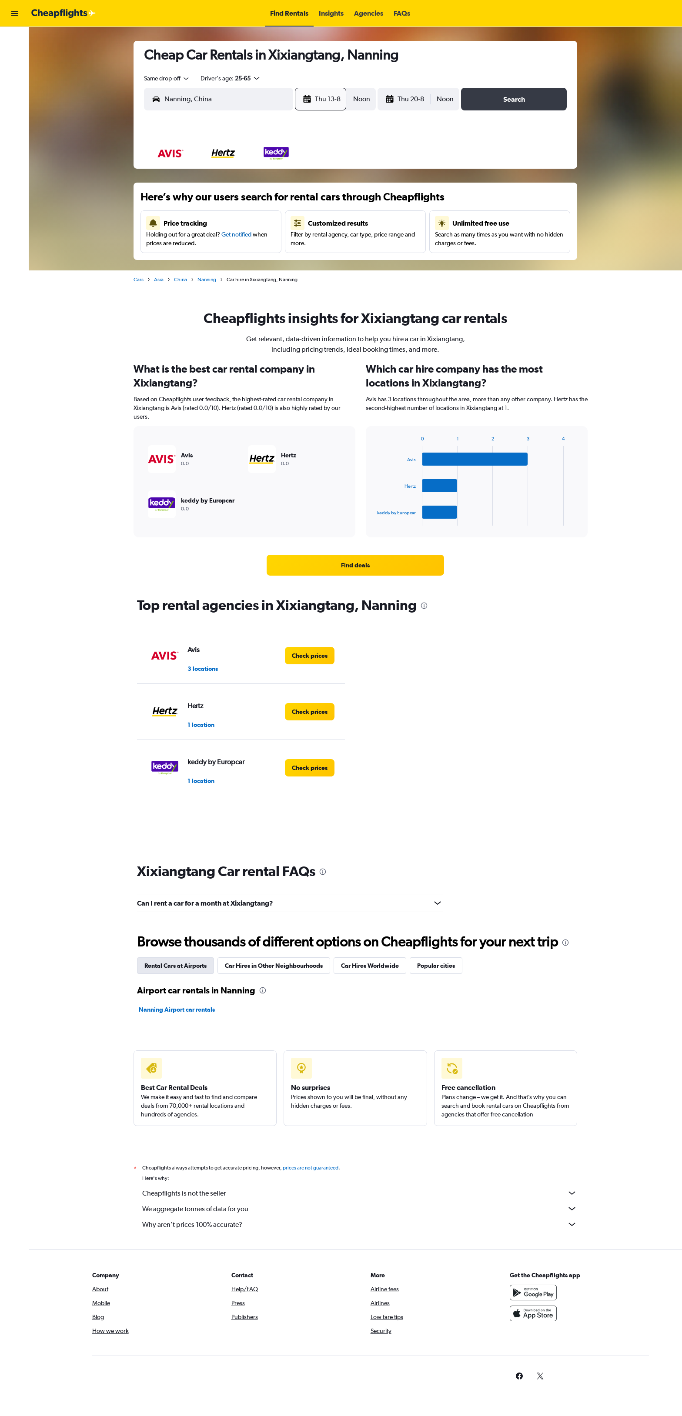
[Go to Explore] (14, 94)
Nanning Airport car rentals (178, 1009)
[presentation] (425, 606)
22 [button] (326, 243)
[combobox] (168, 78)
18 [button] (243, 243)
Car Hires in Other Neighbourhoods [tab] (275, 965)
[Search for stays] (14, 58)
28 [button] (305, 264)
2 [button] (201, 201)
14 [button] (306, 222)
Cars (139, 280)
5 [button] (264, 201)
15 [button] (327, 222)
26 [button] (264, 264)
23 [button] (201, 264)
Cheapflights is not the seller (360, 1193)
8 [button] (326, 201)
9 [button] (201, 222)
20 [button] (285, 243)
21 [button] (306, 243)
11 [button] (243, 222)
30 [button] (201, 285)
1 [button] (326, 180)
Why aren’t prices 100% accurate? (360, 1224)
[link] (356, 565)
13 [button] (285, 222)
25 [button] (243, 264)
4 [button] (243, 201)
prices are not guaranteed (311, 1168)
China (181, 280)
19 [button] (264, 243)
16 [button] (201, 243)
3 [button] (222, 201)
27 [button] (285, 264)
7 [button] (306, 201)
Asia (159, 280)
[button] (14, 13)
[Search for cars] (14, 76)
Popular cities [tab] (437, 965)
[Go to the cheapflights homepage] (63, 13)
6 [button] (285, 201)
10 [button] (222, 222)
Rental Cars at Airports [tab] (176, 965)
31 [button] (222, 285)
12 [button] (264, 222)
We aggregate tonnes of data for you (360, 1208)
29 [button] (326, 264)
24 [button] (222, 264)
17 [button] (222, 243)
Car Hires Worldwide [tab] (371, 965)
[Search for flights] (14, 40)
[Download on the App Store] (533, 1313)
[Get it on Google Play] (533, 1292)
